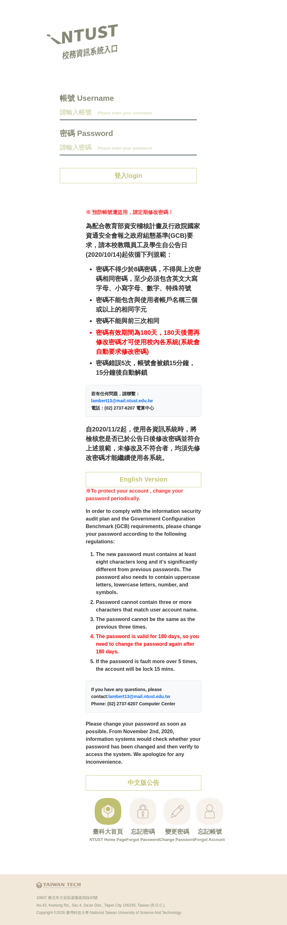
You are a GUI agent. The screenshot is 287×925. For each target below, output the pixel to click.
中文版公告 (143, 784)
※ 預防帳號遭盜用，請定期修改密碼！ (129, 212)
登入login (128, 175)
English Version (143, 480)
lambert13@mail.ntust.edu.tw (122, 400)
